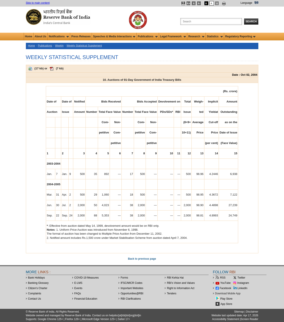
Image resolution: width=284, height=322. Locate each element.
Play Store (226, 298)
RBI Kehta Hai (175, 277)
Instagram (243, 282)
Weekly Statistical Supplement (84, 45)
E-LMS (78, 282)
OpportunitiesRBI (132, 293)
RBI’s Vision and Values (181, 282)
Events (78, 288)
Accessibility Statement (225, 319)
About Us (40, 36)
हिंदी (256, 2)
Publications (148, 36)
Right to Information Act (180, 288)
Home (28, 36)
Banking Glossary (38, 282)
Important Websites (132, 288)
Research (196, 36)
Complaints (34, 293)
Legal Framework (173, 36)
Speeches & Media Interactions (114, 36)
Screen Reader (249, 319)
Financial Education (85, 298)
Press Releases (81, 36)
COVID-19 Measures (86, 277)
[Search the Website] (211, 21)
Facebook (225, 288)
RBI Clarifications (131, 298)
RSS (223, 277)
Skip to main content (38, 2)
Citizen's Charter (37, 288)
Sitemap (239, 311)
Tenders (171, 293)
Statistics (215, 36)
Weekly (59, 45)
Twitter (241, 277)
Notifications (59, 36)
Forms (124, 277)
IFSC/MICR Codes (131, 282)
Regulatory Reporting (240, 36)
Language (246, 2)
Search (251, 21)
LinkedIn (242, 288)
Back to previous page (142, 258)
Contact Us (34, 298)
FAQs (77, 293)
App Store (226, 304)
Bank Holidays (36, 277)
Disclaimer (252, 311)
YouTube (225, 282)
